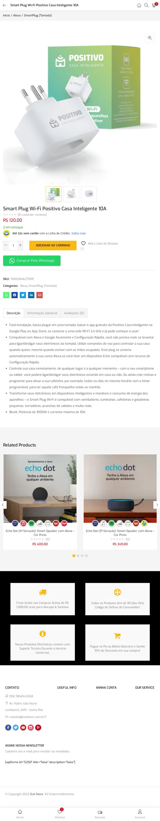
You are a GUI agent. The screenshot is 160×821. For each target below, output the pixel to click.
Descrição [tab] (13, 313)
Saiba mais (78, 233)
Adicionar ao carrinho (53, 245)
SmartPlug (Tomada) (38, 15)
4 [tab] (86, 556)
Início (6, 15)
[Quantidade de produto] (13, 245)
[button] (154, 5)
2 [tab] (78, 556)
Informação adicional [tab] (42, 313)
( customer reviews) (32, 214)
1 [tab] (74, 556)
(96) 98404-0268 (21, 697)
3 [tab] (82, 556)
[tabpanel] (40, 502)
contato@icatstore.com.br (26, 717)
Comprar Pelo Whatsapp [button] (31, 260)
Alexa (17, 15)
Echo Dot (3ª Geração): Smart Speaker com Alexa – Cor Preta (120, 533)
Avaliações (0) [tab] (74, 313)
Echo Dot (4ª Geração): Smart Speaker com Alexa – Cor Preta (40, 533)
